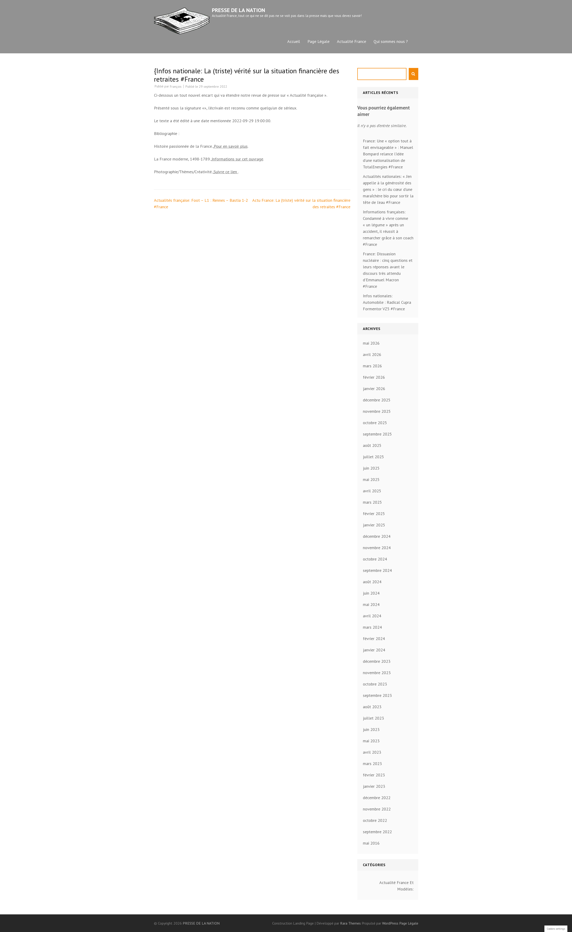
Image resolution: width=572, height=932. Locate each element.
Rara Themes (351, 923)
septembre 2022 (377, 831)
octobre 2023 (375, 684)
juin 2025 (371, 468)
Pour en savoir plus (231, 146)
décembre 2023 (376, 661)
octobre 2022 (375, 820)
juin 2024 (371, 593)
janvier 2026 (374, 388)
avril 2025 (372, 490)
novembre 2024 (377, 547)
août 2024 (372, 581)
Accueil (293, 41)
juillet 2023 (373, 718)
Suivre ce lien (226, 171)
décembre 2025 (376, 400)
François (176, 86)
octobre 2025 (375, 422)
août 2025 (372, 445)
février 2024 (374, 638)
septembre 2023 (377, 695)
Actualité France (351, 41)
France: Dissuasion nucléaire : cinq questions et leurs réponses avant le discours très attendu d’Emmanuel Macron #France (387, 270)
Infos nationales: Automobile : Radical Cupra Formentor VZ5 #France (387, 302)
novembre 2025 (377, 411)
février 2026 (374, 377)
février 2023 (374, 775)
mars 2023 (372, 763)
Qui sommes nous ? (391, 41)
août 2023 (372, 706)
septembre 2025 (377, 434)
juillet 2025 (373, 456)
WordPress (390, 923)
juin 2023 (371, 729)
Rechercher (413, 74)
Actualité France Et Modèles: (396, 886)
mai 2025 (371, 479)
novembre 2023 (377, 672)
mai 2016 (371, 843)
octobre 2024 (375, 559)
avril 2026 (372, 354)
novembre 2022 (377, 809)
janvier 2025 (374, 525)
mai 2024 (371, 604)
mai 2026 (371, 343)
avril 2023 (372, 752)
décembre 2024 (376, 536)
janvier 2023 (374, 786)
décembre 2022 (376, 797)
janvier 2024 (374, 650)
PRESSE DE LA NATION (238, 10)
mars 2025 (372, 502)
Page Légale (318, 41)
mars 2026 (372, 365)
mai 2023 (371, 740)
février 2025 (374, 513)
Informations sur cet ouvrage (237, 159)
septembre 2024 (377, 570)
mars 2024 (372, 627)
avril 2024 (372, 615)
